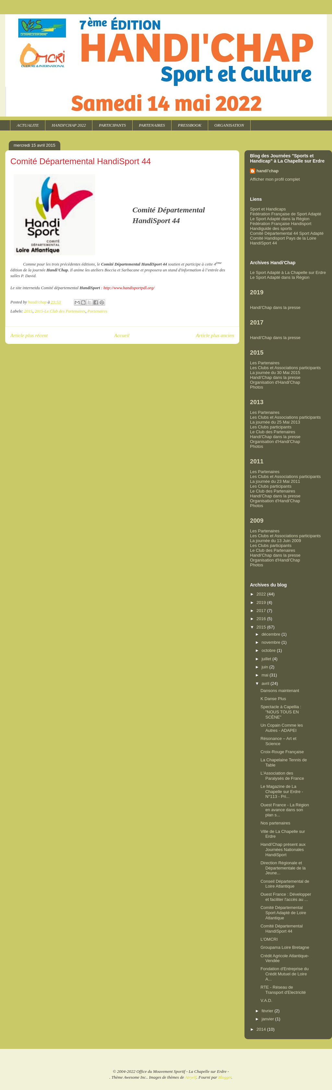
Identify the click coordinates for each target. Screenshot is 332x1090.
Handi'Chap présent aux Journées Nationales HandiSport (282, 849)
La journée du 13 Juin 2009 (275, 540)
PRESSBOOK (189, 125)
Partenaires (97, 311)
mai (266, 675)
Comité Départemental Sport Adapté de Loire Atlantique (283, 912)
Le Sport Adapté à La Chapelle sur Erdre (288, 272)
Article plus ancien (215, 335)
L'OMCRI (269, 939)
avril (266, 683)
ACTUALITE (28, 125)
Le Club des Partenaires (272, 431)
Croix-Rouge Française (282, 751)
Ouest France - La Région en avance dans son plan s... (284, 809)
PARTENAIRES (152, 125)
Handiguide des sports (271, 228)
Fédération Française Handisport (280, 223)
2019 (261, 602)
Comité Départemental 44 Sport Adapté (287, 233)
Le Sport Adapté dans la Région (280, 218)
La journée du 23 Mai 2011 (275, 481)
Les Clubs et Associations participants (285, 367)
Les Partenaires (264, 362)
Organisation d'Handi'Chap (275, 382)
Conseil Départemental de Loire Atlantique (284, 884)
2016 (261, 618)
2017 (261, 610)
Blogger (224, 1077)
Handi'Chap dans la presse (275, 307)
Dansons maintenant (279, 690)
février (268, 1010)
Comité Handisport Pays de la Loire (283, 238)
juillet (267, 658)
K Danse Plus (273, 698)
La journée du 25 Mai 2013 (275, 422)
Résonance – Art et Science (278, 741)
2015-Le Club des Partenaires (60, 311)
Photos (256, 387)
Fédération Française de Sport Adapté (285, 213)
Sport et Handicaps (268, 209)
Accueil (121, 335)
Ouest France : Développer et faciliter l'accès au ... (285, 897)
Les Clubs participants (270, 427)
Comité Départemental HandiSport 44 (281, 929)
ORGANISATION (229, 125)
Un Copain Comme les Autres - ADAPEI (281, 728)
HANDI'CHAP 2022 (69, 125)
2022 (261, 594)
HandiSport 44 (263, 243)
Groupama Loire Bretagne (284, 947)
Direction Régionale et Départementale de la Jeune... (282, 867)
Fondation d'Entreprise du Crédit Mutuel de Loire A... (284, 973)
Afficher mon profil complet (275, 179)
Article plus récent (29, 335)
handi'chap (267, 170)
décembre (271, 634)
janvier (268, 1018)
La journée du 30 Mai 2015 (275, 372)
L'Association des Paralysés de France (282, 776)
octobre (269, 650)
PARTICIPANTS (112, 125)
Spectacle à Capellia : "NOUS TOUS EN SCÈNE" (280, 711)
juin (265, 666)
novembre (271, 642)
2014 (261, 1029)
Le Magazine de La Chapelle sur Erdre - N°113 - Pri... (281, 791)
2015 (28, 311)
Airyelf (190, 1077)
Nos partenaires (275, 823)
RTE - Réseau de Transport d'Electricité (283, 990)
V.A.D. (266, 1000)
